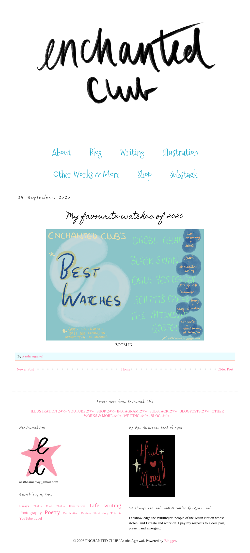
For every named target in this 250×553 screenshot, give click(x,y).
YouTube (26, 518)
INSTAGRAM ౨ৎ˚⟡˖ (133, 411)
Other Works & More (86, 175)
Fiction (37, 506)
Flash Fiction (55, 506)
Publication (70, 513)
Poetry (52, 512)
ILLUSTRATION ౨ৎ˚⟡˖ (49, 411)
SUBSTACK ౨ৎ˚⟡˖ (164, 411)
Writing (132, 152)
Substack (183, 175)
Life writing (105, 505)
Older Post (225, 369)
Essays (24, 506)
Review (86, 513)
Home (125, 369)
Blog (95, 152)
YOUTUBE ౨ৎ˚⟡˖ (82, 411)
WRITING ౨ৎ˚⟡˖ (137, 416)
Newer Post (25, 369)
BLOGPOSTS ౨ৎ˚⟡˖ (195, 411)
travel (37, 518)
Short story (101, 513)
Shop (145, 175)
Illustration (180, 152)
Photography (30, 512)
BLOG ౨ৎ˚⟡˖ (161, 416)
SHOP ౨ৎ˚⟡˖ (106, 411)
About (61, 152)
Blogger (170, 541)
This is (115, 513)
